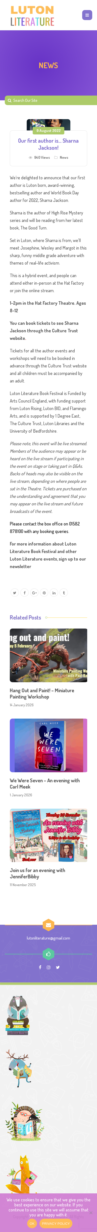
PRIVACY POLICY (56, 1223)
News (64, 157)
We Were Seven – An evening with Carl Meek (45, 783)
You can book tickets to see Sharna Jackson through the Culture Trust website (44, 330)
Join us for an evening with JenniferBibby (37, 873)
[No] (90, 1212)
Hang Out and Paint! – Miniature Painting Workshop (42, 693)
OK (32, 1223)
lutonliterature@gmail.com (48, 938)
